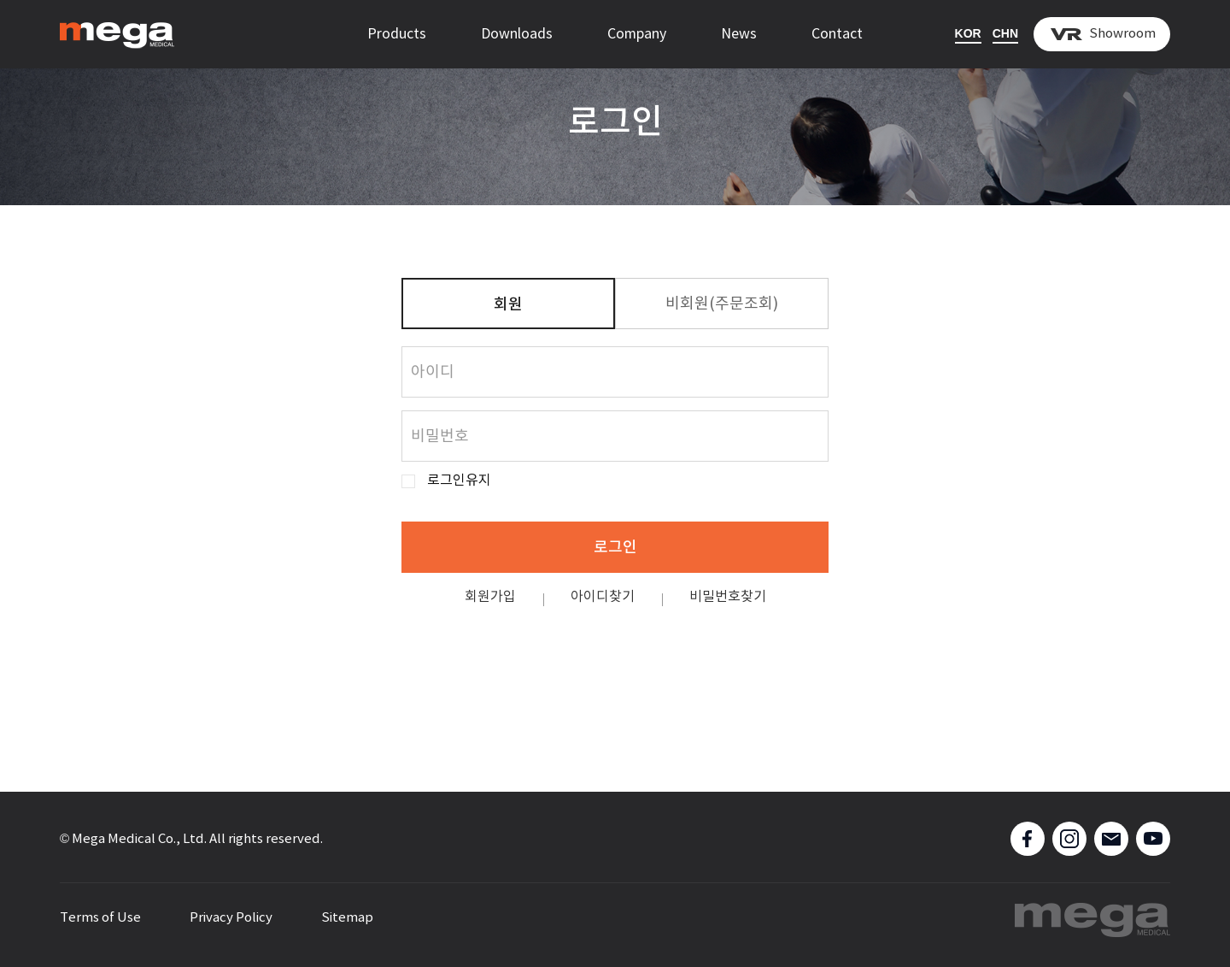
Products (396, 34)
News (739, 34)
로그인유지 (459, 481)
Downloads (517, 34)
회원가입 (490, 597)
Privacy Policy (231, 917)
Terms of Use (100, 917)
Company (636, 34)
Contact (837, 34)
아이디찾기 (603, 597)
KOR (968, 33)
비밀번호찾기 (727, 597)
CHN (1005, 33)
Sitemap (347, 917)
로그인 (615, 548)
